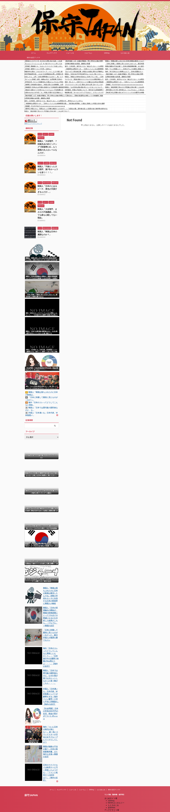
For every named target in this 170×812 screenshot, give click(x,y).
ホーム (33, 53)
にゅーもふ (88, 53)
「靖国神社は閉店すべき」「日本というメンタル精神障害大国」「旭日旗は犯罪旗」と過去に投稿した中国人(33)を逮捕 (85, 69)
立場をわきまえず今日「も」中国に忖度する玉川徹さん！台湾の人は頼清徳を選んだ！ (44, 92)
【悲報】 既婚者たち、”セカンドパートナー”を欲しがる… (43, 66)
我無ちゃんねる (114, 802)
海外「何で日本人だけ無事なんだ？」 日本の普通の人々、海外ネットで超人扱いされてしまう (125, 71)
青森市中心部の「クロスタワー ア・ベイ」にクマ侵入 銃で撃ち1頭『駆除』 (44, 71)
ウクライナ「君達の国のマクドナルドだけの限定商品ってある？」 (85, 79)
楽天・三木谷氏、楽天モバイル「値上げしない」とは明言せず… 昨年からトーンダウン (85, 66)
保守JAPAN (31, 768)
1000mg (106, 53)
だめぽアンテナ (114, 787)
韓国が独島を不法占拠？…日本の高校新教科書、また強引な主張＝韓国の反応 (125, 66)
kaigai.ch (111, 785)
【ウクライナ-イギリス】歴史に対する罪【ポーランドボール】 (85, 84)
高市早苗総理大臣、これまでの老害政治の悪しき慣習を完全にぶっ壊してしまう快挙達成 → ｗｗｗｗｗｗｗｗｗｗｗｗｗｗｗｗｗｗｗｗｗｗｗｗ (44, 74)
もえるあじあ (125, 53)
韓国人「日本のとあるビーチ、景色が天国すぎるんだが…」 (47, 183)
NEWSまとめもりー (116, 775)
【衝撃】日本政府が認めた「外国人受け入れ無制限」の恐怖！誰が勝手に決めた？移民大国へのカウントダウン (44, 84)
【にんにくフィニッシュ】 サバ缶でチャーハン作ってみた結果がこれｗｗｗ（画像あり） (44, 63)
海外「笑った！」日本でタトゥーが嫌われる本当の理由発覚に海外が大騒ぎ (85, 82)
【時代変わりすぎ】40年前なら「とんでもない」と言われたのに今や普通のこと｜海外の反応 (125, 90)
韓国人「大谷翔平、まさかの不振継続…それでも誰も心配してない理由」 (48, 205)
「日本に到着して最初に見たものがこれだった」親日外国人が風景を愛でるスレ (125, 63)
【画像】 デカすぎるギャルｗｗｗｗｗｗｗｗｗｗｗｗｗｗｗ (125, 84)
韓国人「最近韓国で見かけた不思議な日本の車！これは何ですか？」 (125, 87)
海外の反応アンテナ (33, 57)
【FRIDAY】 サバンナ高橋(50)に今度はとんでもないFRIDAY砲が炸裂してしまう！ (44, 82)
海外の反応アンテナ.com (118, 809)
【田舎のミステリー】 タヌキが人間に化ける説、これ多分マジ (44, 61)
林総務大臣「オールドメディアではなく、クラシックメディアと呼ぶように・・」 (85, 92)
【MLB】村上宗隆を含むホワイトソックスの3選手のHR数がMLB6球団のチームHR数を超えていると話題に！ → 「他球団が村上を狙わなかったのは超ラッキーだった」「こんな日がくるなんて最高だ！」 (125, 92)
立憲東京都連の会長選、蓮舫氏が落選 (77, 63)
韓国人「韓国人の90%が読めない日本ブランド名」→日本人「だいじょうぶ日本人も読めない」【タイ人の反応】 (85, 77)
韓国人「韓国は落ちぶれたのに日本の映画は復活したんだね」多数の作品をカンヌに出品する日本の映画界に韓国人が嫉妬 (125, 61)
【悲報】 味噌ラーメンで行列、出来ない (38, 69)
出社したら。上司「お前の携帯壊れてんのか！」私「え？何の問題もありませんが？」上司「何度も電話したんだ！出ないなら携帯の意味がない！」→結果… (44, 77)
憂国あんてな (113, 799)
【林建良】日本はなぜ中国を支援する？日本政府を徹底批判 (44, 87)
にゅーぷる (70, 53)
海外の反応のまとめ (116, 804)
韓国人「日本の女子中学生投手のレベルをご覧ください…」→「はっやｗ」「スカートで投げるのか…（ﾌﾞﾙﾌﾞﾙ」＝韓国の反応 (85, 74)
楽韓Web (111, 780)
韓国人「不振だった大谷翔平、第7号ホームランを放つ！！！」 (47, 164)
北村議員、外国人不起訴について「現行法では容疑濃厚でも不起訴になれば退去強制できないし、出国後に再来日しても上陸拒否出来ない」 (85, 90)
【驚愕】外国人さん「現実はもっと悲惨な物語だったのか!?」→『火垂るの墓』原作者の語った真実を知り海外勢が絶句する (66, 108)
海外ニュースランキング (33, 123)
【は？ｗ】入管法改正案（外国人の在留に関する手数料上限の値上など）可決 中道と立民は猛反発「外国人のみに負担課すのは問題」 (85, 71)
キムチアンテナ (52, 53)
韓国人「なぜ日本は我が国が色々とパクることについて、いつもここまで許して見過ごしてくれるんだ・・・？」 (85, 87)
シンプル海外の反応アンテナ (120, 797)
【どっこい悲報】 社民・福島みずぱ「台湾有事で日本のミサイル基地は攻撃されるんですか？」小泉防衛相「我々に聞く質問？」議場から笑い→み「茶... (44, 79)
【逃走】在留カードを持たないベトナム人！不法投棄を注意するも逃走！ (44, 90)
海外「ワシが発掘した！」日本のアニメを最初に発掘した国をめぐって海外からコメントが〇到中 (125, 69)
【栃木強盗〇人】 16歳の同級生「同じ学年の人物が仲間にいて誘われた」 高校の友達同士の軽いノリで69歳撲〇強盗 (85, 61)
